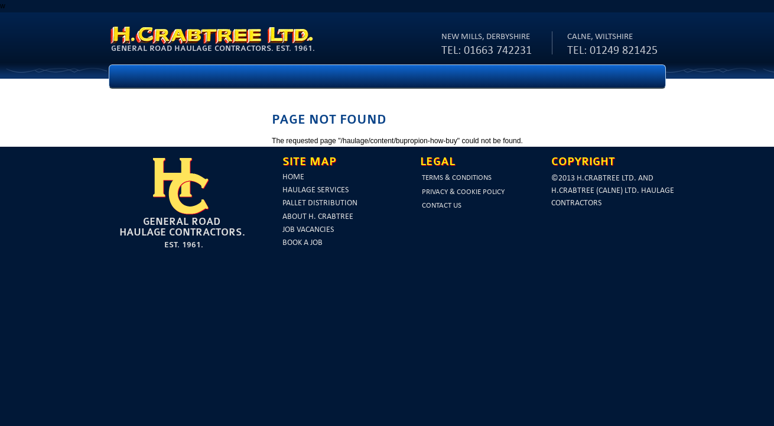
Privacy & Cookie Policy (463, 192)
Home (293, 177)
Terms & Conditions (457, 178)
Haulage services (315, 190)
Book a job (302, 242)
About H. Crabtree (317, 216)
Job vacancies (308, 229)
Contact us (441, 205)
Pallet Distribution (319, 203)
